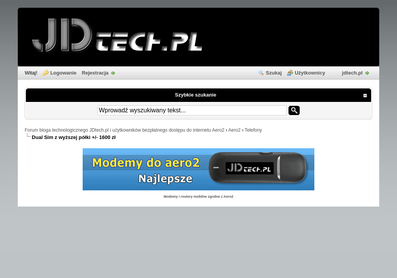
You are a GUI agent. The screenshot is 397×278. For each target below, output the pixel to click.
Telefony (253, 130)
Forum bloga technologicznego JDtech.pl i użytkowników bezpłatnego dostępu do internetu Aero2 (124, 130)
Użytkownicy (310, 73)
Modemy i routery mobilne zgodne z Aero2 (199, 196)
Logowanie (63, 73)
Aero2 (234, 130)
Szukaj (274, 73)
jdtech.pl (352, 73)
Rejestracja (95, 73)
